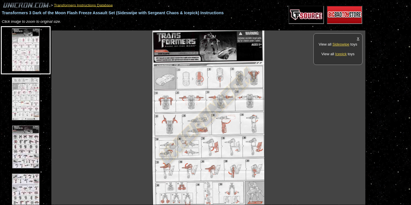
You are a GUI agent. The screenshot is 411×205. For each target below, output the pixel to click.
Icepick (340, 54)
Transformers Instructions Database (83, 5)
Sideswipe (341, 44)
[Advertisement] (155, 27)
